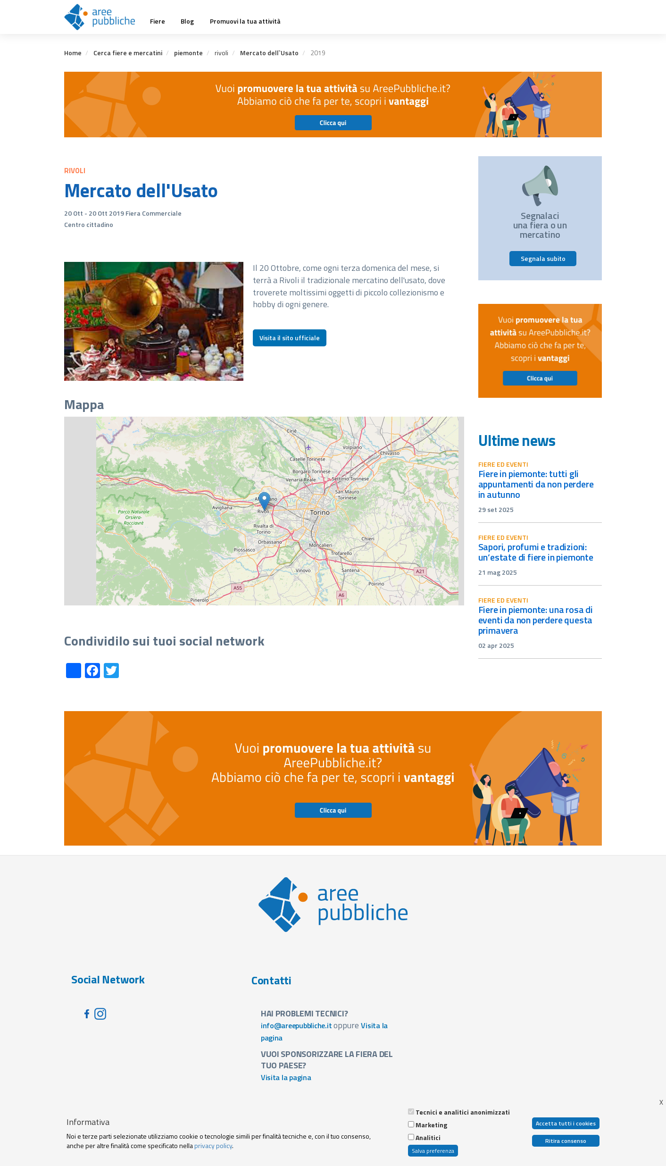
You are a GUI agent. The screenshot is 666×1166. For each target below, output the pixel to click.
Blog (187, 21)
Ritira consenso (565, 1140)
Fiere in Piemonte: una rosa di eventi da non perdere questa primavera (535, 620)
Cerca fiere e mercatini (127, 53)
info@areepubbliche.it (296, 1025)
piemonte (188, 53)
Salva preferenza (433, 1150)
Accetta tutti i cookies (566, 1123)
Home (73, 53)
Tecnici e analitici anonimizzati (463, 1112)
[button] (264, 501)
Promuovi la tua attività (245, 21)
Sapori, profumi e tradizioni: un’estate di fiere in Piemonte (535, 551)
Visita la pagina (286, 1077)
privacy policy (213, 1145)
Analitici (428, 1137)
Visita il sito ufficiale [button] (289, 338)
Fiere (157, 21)
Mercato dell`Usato (269, 53)
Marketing (431, 1125)
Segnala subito (543, 258)
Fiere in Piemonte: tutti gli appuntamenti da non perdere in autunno (536, 484)
